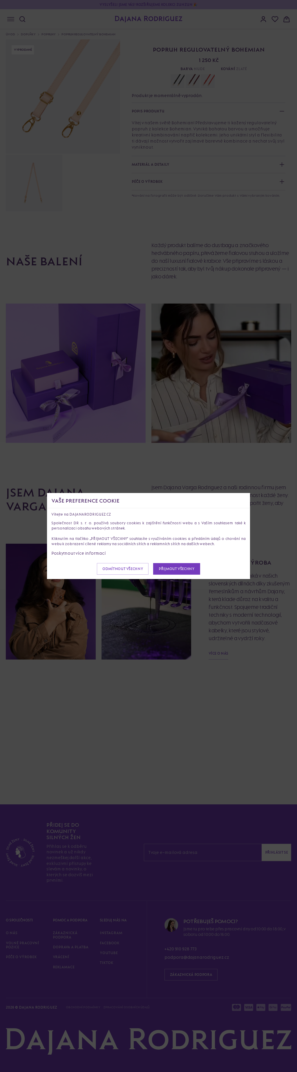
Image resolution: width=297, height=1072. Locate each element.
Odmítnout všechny (122, 569)
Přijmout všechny (176, 569)
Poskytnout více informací (78, 553)
